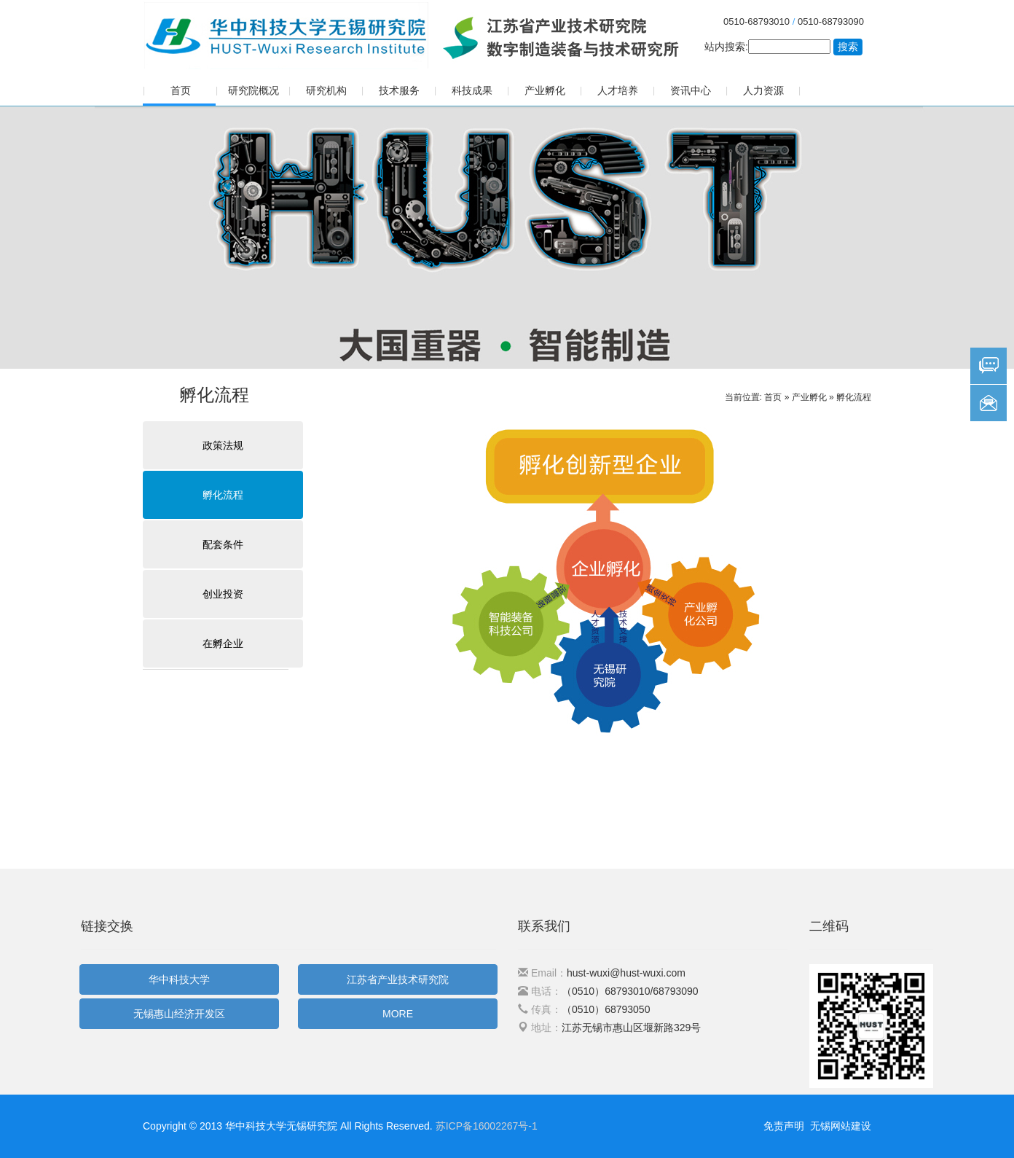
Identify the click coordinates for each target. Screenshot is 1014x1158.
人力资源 (763, 90)
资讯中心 (690, 90)
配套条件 (223, 544)
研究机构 (326, 90)
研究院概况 (253, 90)
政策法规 (223, 445)
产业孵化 (544, 90)
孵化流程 (853, 397)
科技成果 (472, 90)
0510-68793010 (756, 21)
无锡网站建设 (840, 1126)
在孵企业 (223, 643)
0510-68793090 (831, 21)
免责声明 (783, 1126)
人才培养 (617, 90)
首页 (180, 90)
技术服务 (399, 90)
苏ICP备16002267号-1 (487, 1126)
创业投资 (223, 594)
